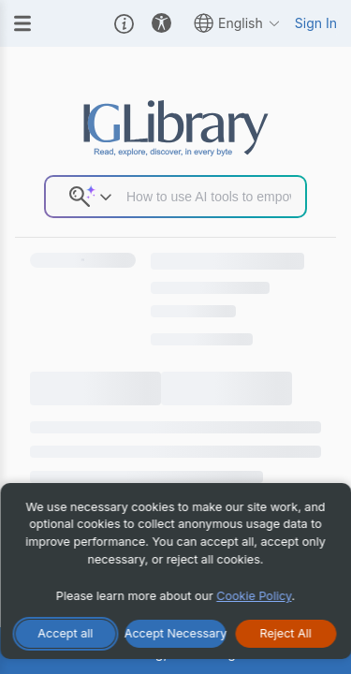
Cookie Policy (253, 596)
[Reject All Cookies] (285, 634)
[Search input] (208, 196)
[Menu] (22, 23)
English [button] (237, 23)
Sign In (316, 23)
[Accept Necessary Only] (176, 634)
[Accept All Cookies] (65, 634)
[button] (124, 23)
